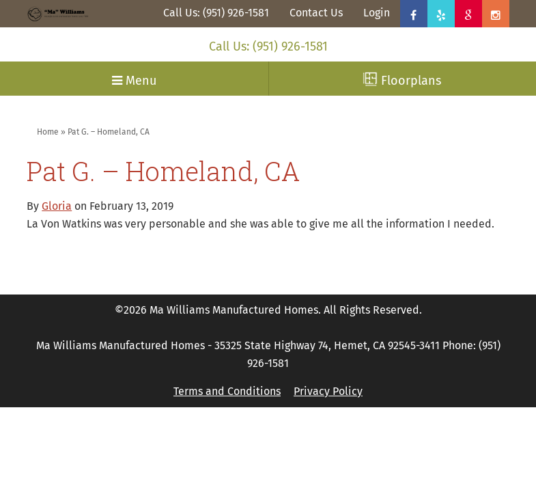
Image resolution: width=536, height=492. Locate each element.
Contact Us (316, 12)
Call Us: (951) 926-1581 (216, 12)
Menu (134, 80)
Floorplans (402, 80)
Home (48, 132)
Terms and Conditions (227, 391)
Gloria (57, 206)
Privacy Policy (328, 391)
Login (376, 12)
